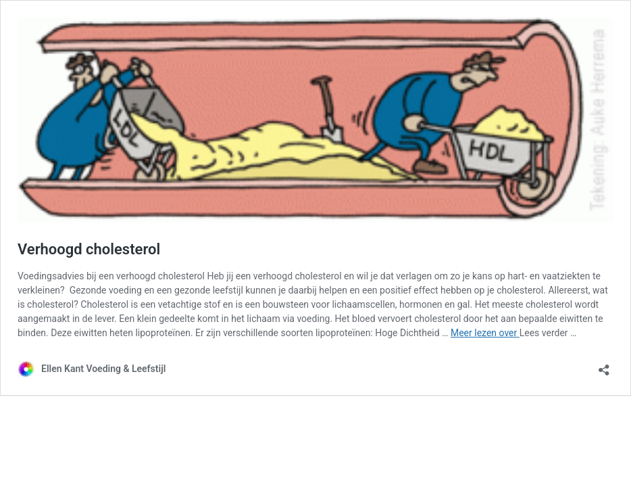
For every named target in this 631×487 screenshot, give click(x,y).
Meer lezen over (485, 332)
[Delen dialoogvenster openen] (604, 365)
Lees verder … (548, 332)
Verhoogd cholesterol (89, 249)
